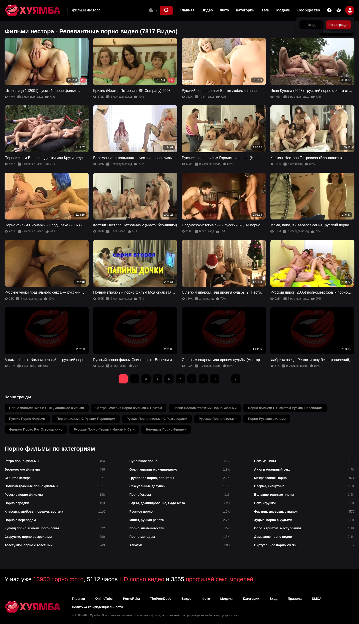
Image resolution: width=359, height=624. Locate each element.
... (224, 379)
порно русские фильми (267, 418)
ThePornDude (160, 598)
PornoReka (131, 598)
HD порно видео (141, 579)
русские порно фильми (218, 418)
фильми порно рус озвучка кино (35, 429)
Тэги (265, 10)
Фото (224, 10)
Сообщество (308, 10)
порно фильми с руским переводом (86, 418)
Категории (245, 10)
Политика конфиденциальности (97, 607)
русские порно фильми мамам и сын (104, 429)
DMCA (316, 598)
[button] (166, 10)
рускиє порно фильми (27, 418)
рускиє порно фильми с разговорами (157, 418)
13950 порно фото (58, 579)
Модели (283, 10)
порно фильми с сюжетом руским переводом (285, 408)
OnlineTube (104, 598)
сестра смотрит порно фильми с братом (128, 408)
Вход (273, 598)
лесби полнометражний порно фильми (205, 408)
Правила (295, 598)
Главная (187, 10)
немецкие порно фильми (166, 429)
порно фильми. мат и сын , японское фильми (46, 408)
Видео (207, 10)
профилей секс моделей (219, 579)
